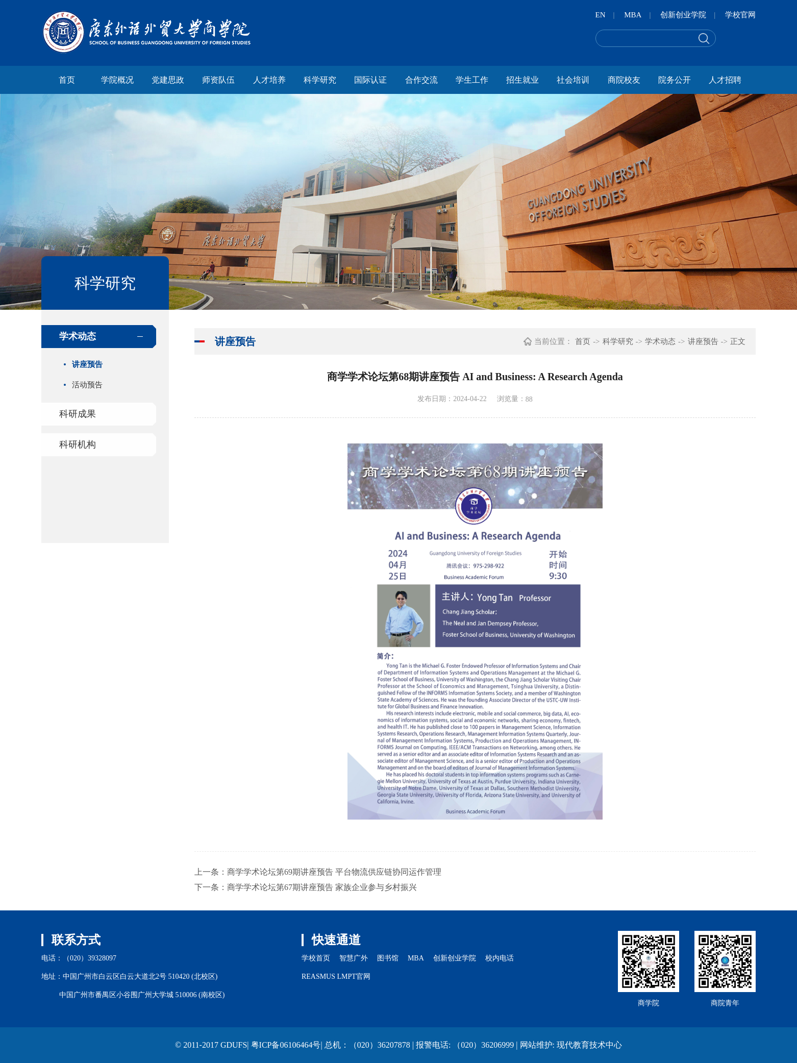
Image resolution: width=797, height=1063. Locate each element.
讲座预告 (87, 364)
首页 (67, 80)
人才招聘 (725, 80)
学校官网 (740, 15)
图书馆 (387, 958)
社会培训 (573, 80)
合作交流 (421, 80)
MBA (632, 15)
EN (600, 15)
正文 (737, 341)
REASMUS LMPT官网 (336, 976)
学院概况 (117, 80)
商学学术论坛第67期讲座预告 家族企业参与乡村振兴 (322, 887)
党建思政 (168, 80)
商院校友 (624, 80)
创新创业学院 (683, 15)
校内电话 (499, 958)
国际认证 (370, 80)
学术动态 (77, 336)
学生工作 (472, 80)
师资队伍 (218, 80)
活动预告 (87, 385)
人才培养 (269, 80)
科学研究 (320, 80)
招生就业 (522, 80)
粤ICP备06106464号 (286, 1045)
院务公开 (674, 80)
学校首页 (316, 958)
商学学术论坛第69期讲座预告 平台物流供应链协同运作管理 (334, 872)
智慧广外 (353, 958)
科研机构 (77, 444)
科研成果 (77, 414)
